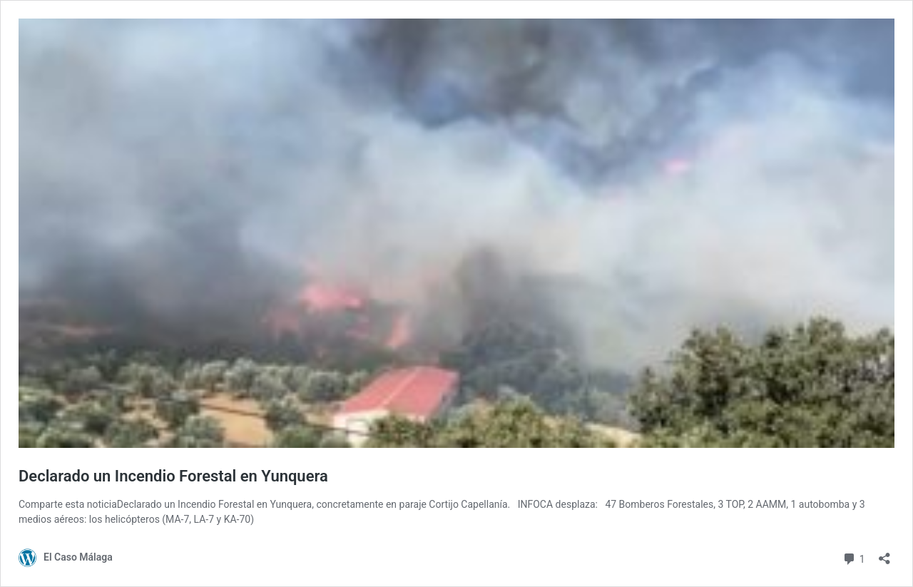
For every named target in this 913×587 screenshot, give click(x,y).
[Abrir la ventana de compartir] (884, 554)
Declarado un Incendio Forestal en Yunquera (173, 476)
